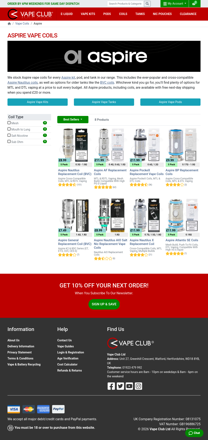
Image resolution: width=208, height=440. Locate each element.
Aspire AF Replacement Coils (110, 172)
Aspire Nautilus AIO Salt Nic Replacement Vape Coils (110, 244)
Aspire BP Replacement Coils (182, 172)
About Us (13, 340)
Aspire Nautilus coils (22, 83)
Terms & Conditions (20, 358)
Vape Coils (22, 23)
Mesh (27, 123)
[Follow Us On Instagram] (138, 386)
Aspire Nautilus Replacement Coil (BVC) (74, 172)
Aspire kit (68, 78)
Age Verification (67, 358)
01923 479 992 (132, 367)
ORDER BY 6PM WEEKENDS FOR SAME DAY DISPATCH (43, 3)
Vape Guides (65, 346)
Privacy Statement (19, 352)
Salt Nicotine (27, 135)
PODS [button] (107, 14)
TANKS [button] (140, 14)
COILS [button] (123, 14)
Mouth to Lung (27, 129)
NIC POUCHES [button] (162, 14)
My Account (173, 4)
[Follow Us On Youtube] (129, 386)
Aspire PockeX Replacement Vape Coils (147, 172)
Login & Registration (70, 352)
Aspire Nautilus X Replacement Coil (142, 242)
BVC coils (107, 83)
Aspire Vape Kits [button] (37, 102)
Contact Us (64, 340)
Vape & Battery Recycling (23, 364)
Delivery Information (20, 346)
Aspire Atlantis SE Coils (182, 240)
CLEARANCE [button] (188, 14)
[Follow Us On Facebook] (111, 386)
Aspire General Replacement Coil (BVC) (74, 242)
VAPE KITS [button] (88, 14)
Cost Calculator (67, 364)
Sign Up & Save (104, 304)
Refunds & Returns (69, 370)
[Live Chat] (194, 433)
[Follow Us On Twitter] (120, 386)
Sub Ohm (27, 142)
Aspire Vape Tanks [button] (104, 102)
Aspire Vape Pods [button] (170, 102)
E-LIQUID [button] (67, 14)
